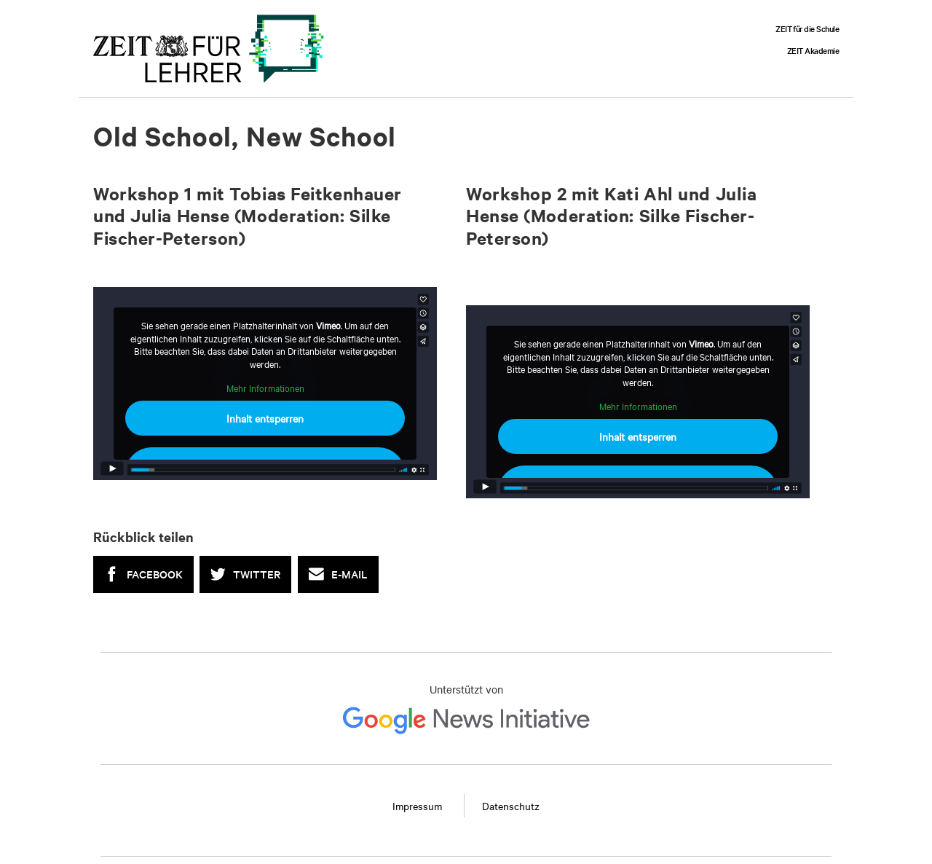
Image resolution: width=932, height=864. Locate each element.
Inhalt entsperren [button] (265, 418)
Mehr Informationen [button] (265, 388)
